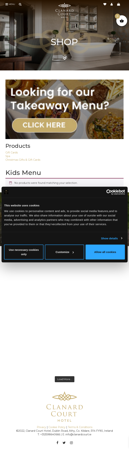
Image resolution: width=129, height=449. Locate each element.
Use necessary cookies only (24, 252)
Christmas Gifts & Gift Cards (22, 159)
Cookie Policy (56, 427)
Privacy (41, 427)
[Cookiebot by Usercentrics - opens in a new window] (109, 192)
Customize (65, 252)
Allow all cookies (105, 252)
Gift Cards (11, 152)
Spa (7, 156)
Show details (109, 238)
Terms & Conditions (80, 427)
